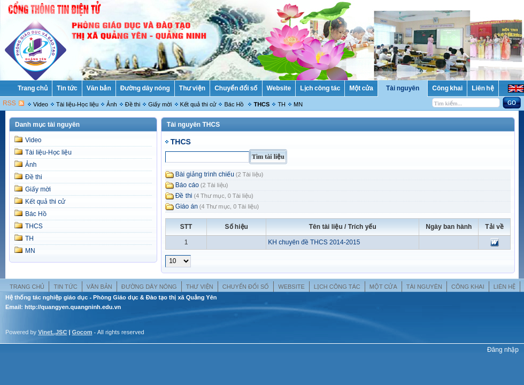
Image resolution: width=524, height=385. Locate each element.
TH (282, 104)
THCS (261, 104)
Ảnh (111, 104)
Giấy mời (160, 104)
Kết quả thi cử (198, 104)
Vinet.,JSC (52, 332)
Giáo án (186, 206)
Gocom (82, 332)
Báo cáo (187, 185)
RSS (9, 103)
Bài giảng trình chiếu (204, 174)
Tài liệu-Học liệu (77, 104)
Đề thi (133, 104)
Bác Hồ (234, 104)
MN (298, 104)
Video (40, 104)
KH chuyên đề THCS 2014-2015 (314, 242)
